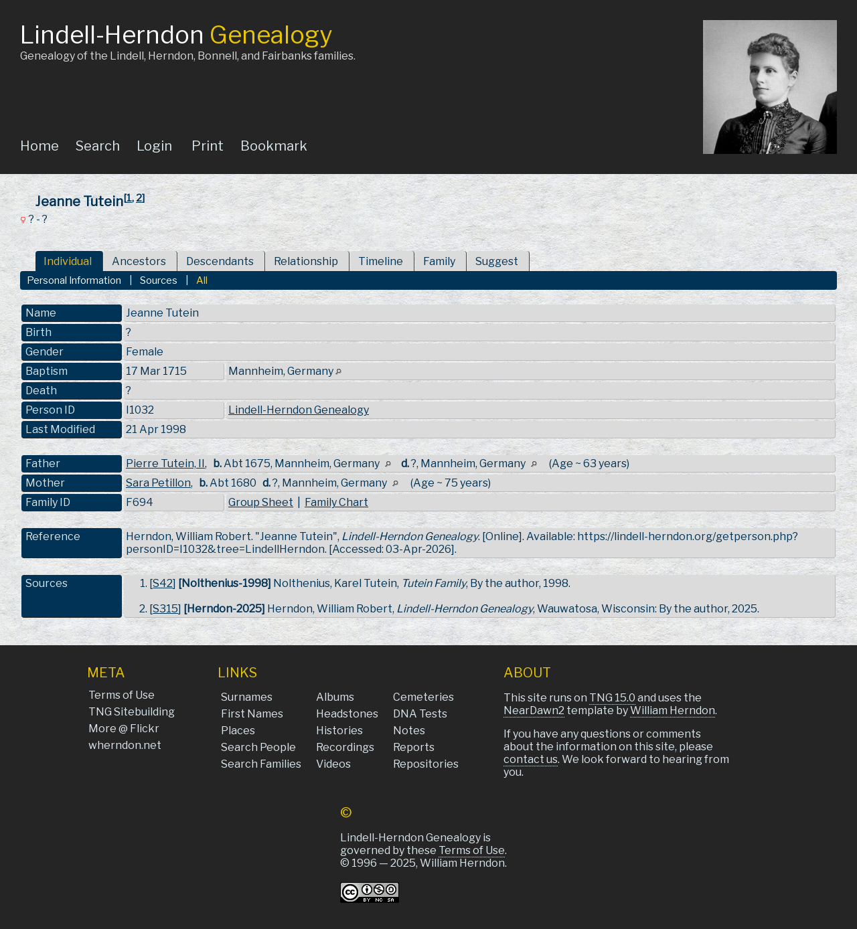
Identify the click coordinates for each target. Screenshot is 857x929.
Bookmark (273, 146)
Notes (409, 730)
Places (238, 730)
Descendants (220, 261)
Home (39, 146)
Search (98, 146)
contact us (530, 759)
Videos (333, 764)
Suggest (496, 261)
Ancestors (139, 261)
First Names (252, 713)
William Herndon (672, 710)
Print (207, 146)
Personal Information (74, 280)
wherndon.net (124, 745)
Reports (414, 747)
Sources (158, 280)
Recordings (345, 747)
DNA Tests (420, 713)
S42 (163, 583)
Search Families (261, 764)
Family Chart (336, 502)
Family (439, 261)
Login (154, 146)
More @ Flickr (123, 728)
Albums (335, 697)
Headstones (347, 713)
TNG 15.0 (612, 697)
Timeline (380, 261)
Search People (258, 747)
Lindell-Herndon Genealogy (298, 410)
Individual (68, 261)
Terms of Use (121, 695)
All (202, 280)
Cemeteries (423, 697)
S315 (165, 608)
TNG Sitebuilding (131, 711)
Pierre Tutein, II (165, 463)
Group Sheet (260, 502)
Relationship (306, 261)
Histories (339, 730)
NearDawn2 (533, 710)
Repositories (426, 764)
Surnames (246, 697)
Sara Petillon (158, 483)
